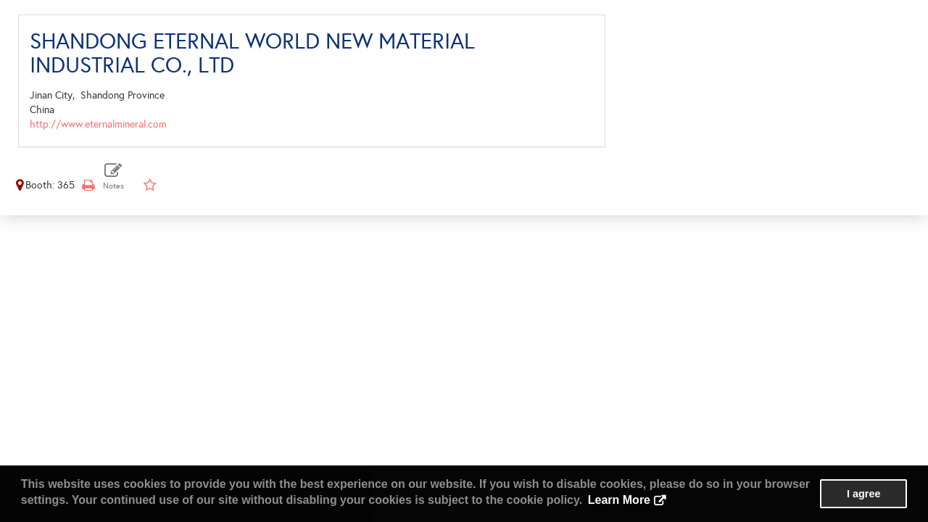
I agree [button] (863, 494)
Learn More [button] (619, 500)
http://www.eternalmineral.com (98, 124)
